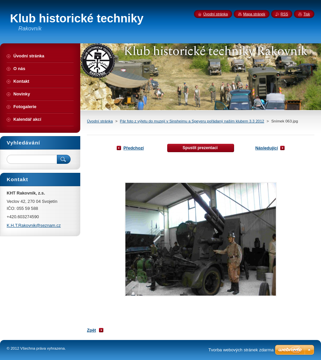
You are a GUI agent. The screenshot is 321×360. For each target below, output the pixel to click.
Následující (266, 147)
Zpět (91, 330)
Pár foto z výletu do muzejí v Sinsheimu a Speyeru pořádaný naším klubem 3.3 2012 (192, 121)
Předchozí (133, 147)
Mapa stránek (254, 14)
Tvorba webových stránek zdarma (241, 349)
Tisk (306, 14)
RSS (284, 14)
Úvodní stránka (100, 121)
